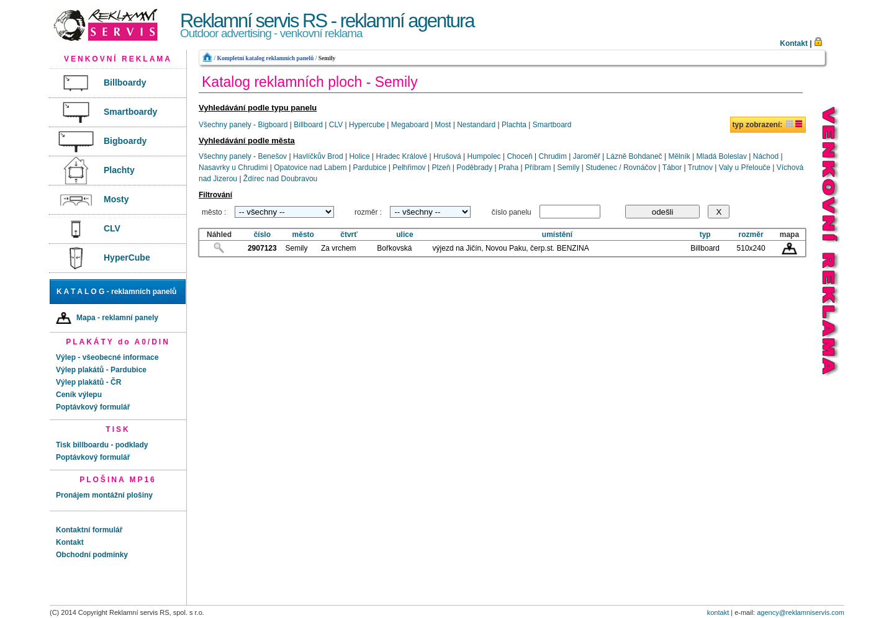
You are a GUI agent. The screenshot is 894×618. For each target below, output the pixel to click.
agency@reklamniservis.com (800, 612)
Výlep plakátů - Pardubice (101, 369)
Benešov (272, 156)
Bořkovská (394, 248)
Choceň (519, 156)
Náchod (766, 156)
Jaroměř (586, 156)
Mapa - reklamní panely (107, 318)
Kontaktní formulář (89, 530)
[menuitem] (117, 83)
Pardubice (369, 167)
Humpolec (484, 156)
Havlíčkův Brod (318, 156)
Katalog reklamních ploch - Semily (310, 82)
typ (705, 234)
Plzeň (440, 167)
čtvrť (349, 234)
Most (443, 124)
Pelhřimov (408, 167)
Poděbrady (474, 167)
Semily (327, 58)
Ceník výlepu (79, 394)
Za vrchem (338, 248)
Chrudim (553, 156)
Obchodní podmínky (92, 554)
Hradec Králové (402, 156)
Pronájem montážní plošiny (104, 495)
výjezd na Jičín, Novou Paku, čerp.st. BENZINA (511, 248)
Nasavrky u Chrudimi (233, 167)
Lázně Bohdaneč (634, 156)
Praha (508, 167)
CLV (336, 124)
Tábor (672, 167)
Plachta (514, 124)
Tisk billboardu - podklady (102, 445)
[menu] (118, 171)
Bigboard (272, 124)
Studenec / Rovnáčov (620, 167)
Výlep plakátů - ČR (88, 382)
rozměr (751, 234)
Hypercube (367, 124)
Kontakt (794, 43)
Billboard (308, 124)
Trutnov (700, 167)
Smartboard (552, 124)
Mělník (679, 156)
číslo (262, 234)
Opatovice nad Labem (310, 167)
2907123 (262, 248)
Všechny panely (225, 124)
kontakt (718, 612)
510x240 (751, 248)
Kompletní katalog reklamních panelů (265, 58)
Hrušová (447, 156)
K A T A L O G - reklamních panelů (116, 291)
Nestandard (476, 124)
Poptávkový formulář (93, 407)
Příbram (538, 167)
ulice (404, 234)
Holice (359, 156)
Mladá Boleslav (722, 156)
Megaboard (410, 124)
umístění (557, 234)
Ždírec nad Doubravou (280, 178)
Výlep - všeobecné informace (107, 357)
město (303, 234)
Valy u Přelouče (744, 167)
